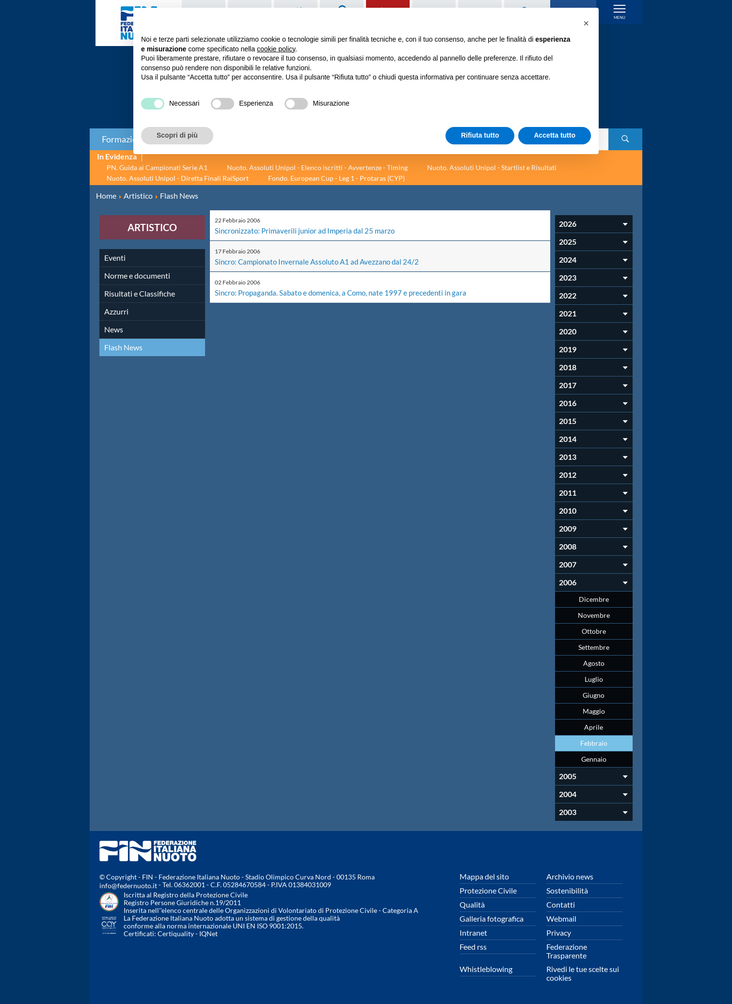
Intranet (473, 932)
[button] (586, 23)
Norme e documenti (137, 275)
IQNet (208, 933)
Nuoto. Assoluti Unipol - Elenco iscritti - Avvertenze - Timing (317, 167)
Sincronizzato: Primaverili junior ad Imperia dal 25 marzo (308, 230)
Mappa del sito (484, 876)
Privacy (558, 932)
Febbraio (593, 743)
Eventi (115, 257)
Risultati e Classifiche (139, 293)
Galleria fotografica (492, 918)
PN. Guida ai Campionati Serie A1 (157, 167)
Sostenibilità (567, 890)
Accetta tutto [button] (554, 135)
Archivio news (569, 876)
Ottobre (594, 631)
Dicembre (594, 599)
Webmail (561, 918)
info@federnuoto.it (128, 885)
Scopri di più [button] (177, 135)
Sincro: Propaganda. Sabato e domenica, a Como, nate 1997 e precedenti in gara (346, 291)
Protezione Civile (488, 890)
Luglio (594, 679)
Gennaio (593, 759)
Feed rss (473, 946)
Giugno (594, 695)
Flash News (123, 347)
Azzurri (116, 311)
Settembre (593, 647)
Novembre (594, 615)
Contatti (560, 904)
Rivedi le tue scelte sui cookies (582, 973)
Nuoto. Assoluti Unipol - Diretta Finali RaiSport (178, 178)
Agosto (594, 663)
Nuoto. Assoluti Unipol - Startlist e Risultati (492, 167)
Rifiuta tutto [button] (480, 135)
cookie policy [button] (276, 49)
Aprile (593, 727)
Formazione (124, 139)
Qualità (472, 904)
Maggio (594, 711)
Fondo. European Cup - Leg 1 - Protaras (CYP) (336, 178)
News (113, 329)
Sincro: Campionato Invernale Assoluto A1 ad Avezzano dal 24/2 (322, 261)
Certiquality (176, 933)
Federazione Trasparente (566, 951)
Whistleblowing (486, 968)
